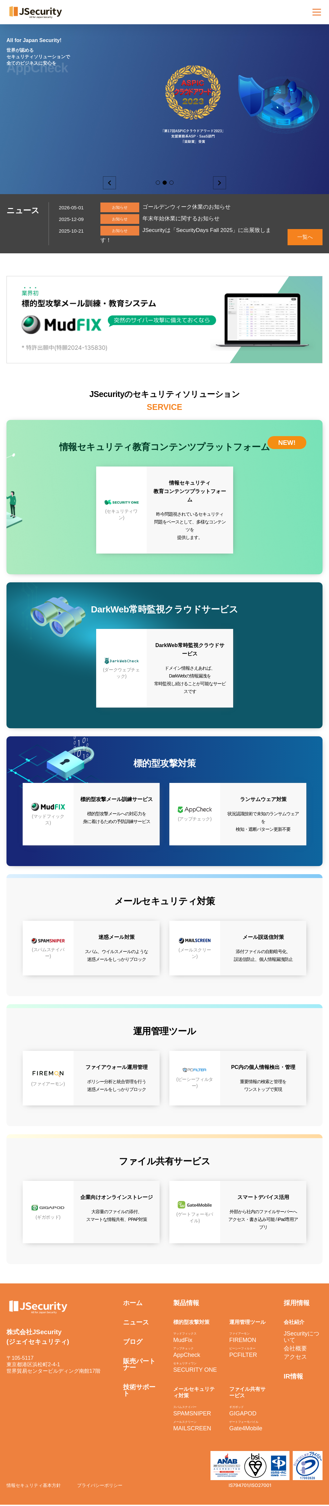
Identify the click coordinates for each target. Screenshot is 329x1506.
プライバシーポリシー (99, 1486)
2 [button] (164, 182)
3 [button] (171, 182)
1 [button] (157, 182)
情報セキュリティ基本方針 (33, 1486)
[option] (164, 97)
